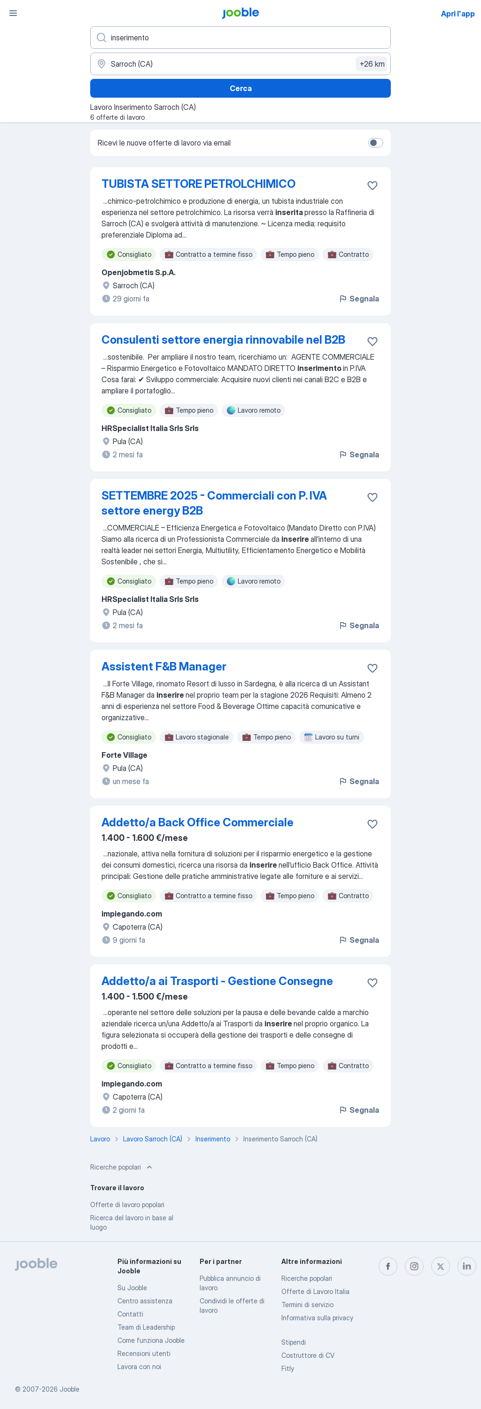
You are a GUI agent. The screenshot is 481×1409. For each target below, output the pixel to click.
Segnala (358, 298)
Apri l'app (458, 13)
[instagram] (414, 1266)
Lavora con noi (139, 1367)
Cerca (241, 88)
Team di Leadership (146, 1327)
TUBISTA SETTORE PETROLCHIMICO (198, 184)
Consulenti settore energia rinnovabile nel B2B (223, 339)
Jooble (69, 1389)
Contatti (130, 1314)
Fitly (287, 1368)
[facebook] (388, 1266)
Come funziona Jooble (151, 1340)
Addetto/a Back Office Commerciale (197, 822)
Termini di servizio (307, 1305)
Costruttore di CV (307, 1355)
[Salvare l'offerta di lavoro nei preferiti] (372, 185)
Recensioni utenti (144, 1353)
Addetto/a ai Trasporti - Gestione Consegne (217, 981)
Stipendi (293, 1342)
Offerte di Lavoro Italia (315, 1291)
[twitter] (440, 1266)
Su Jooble (132, 1288)
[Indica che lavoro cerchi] (240, 37)
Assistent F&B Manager (163, 666)
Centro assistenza (144, 1301)
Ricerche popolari (306, 1278)
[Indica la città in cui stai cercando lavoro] (240, 64)
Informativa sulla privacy (317, 1318)
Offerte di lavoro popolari (127, 1205)
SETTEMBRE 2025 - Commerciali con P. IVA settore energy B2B (214, 503)
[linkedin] (467, 1266)
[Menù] (13, 13)
